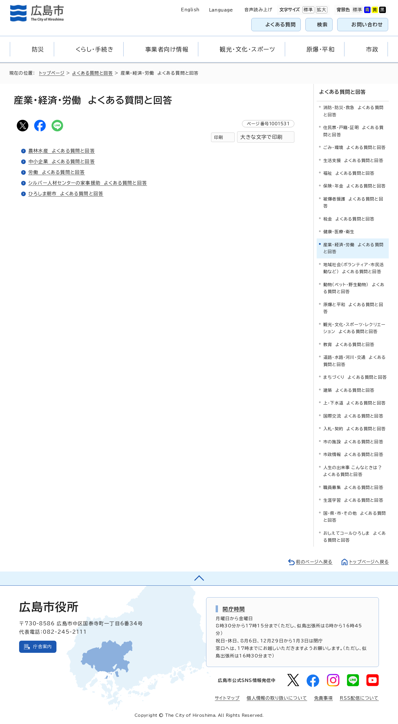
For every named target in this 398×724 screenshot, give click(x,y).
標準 (307, 9)
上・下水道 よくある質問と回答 (354, 402)
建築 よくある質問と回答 (348, 389)
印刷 (218, 137)
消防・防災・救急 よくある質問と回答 (353, 110)
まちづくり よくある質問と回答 (355, 377)
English (190, 10)
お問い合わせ (367, 24)
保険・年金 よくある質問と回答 (354, 185)
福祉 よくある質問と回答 (348, 172)
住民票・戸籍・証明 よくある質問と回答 (353, 130)
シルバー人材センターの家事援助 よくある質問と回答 (88, 183)
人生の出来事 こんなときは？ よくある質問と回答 (354, 470)
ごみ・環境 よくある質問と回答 (354, 147)
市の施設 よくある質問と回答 (353, 441)
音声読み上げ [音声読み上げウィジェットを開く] (258, 10)
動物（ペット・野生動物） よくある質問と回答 (353, 287)
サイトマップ (227, 697)
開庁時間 (234, 608)
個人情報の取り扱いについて (277, 697)
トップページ (52, 73)
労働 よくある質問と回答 (56, 172)
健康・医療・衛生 (339, 231)
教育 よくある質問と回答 (348, 344)
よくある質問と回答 (93, 73)
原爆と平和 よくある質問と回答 (353, 307)
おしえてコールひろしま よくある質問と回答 (354, 536)
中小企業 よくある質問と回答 (61, 161)
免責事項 (323, 697)
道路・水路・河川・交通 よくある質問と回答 (354, 360)
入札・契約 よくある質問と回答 (354, 428)
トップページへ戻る (368, 561)
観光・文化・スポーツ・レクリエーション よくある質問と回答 (354, 327)
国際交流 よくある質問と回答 (353, 415)
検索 (322, 24)
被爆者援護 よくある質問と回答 (353, 201)
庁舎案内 (42, 646)
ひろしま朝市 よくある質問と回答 (66, 193)
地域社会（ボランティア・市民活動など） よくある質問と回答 (353, 267)
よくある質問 (280, 24)
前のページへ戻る (312, 561)
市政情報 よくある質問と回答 (353, 454)
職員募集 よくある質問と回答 (353, 487)
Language (221, 10)
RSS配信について (359, 697)
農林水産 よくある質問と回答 (61, 150)
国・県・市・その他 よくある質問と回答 (354, 516)
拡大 (321, 9)
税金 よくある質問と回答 (348, 218)
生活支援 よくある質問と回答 (353, 160)
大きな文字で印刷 (261, 137)
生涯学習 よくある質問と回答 (353, 499)
